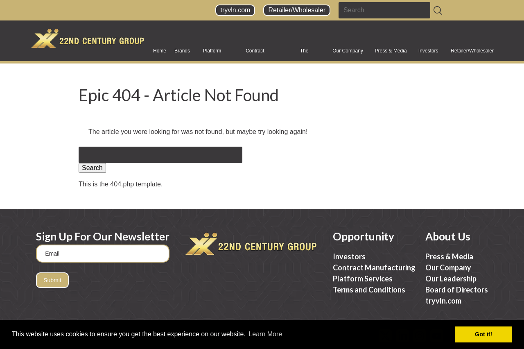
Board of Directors (456, 289)
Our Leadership (451, 278)
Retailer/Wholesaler (296, 10)
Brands (182, 53)
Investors (428, 53)
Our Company (347, 53)
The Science (309, 53)
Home (159, 51)
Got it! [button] (483, 334)
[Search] (437, 10)
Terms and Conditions (369, 289)
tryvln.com (235, 10)
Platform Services (212, 53)
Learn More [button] (265, 334)
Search (92, 167)
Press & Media (391, 53)
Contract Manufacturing (261, 53)
